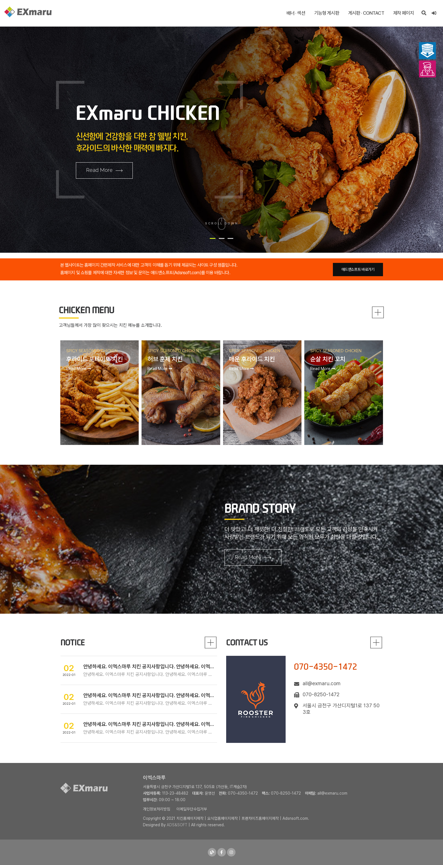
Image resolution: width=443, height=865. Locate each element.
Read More (104, 170)
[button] (212, 238)
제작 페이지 (403, 13)
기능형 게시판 (326, 13)
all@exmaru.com (332, 793)
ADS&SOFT (177, 825)
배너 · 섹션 (295, 13)
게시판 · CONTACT (366, 13)
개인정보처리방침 (156, 809)
